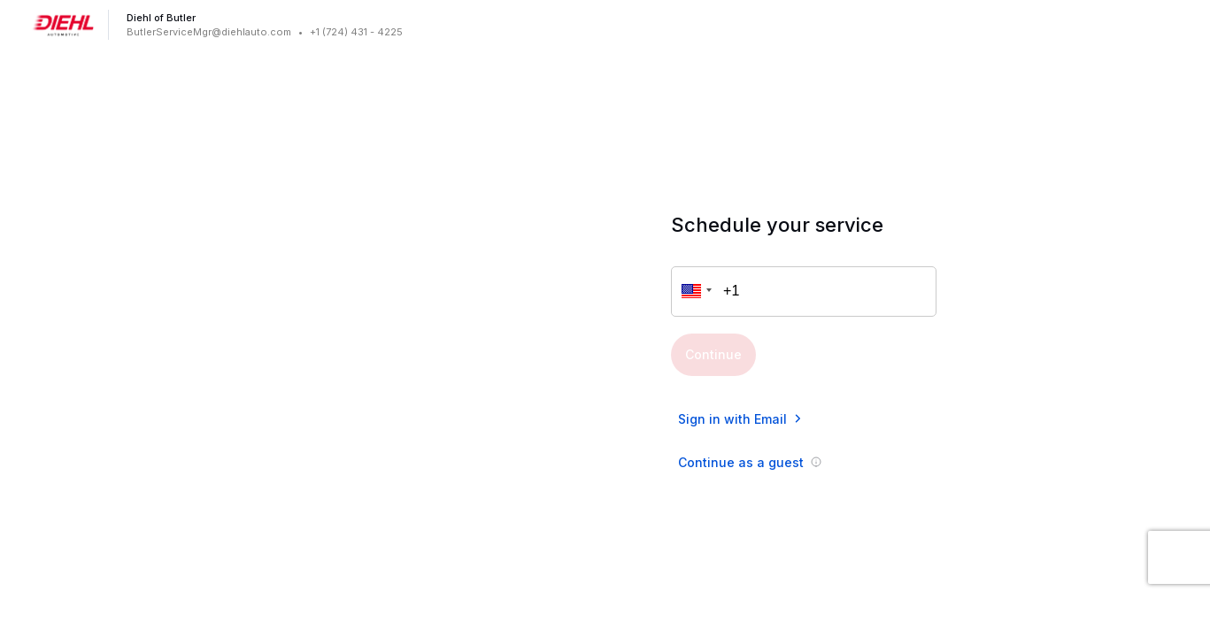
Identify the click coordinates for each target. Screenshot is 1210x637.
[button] (694, 291)
